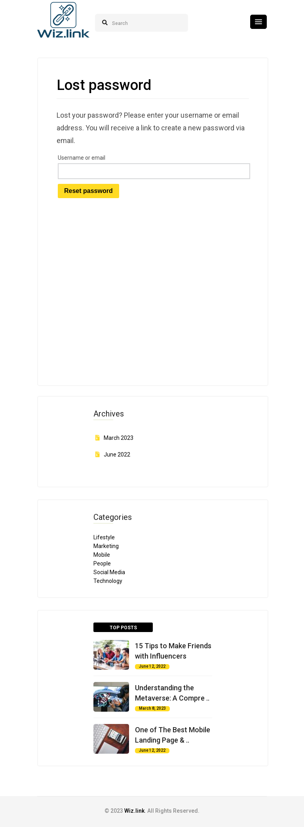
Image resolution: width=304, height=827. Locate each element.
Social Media (109, 572)
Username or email (81, 158)
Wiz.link (134, 811)
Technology (107, 581)
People (102, 563)
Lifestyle (104, 537)
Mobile (101, 555)
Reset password (88, 190)
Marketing (106, 546)
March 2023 (118, 438)
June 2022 (117, 454)
